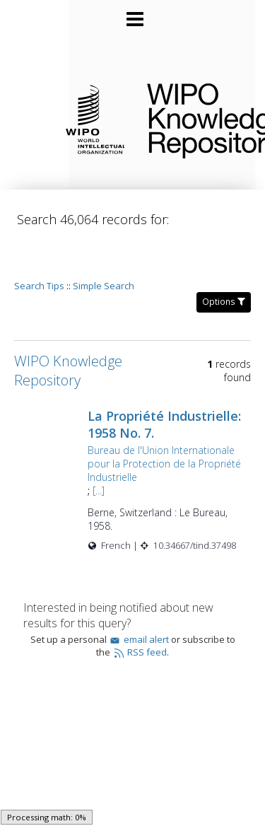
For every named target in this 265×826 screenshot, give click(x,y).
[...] (116, 463)
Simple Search (103, 245)
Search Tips (39, 245)
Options (223, 261)
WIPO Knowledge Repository (194, 118)
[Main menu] (132, 13)
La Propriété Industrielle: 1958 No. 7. (177, 384)
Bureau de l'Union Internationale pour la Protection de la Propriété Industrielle (164, 430)
